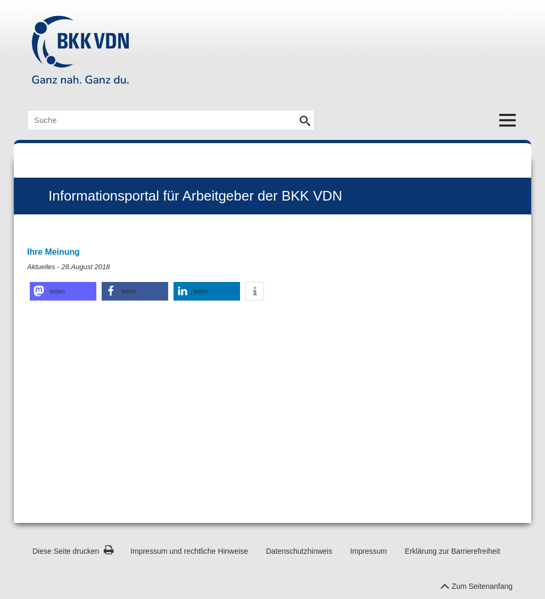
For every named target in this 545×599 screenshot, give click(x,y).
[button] (63, 291)
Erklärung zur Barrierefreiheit (452, 551)
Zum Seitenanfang (476, 584)
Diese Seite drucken (73, 551)
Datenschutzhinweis (299, 551)
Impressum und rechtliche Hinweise (189, 551)
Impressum (368, 551)
